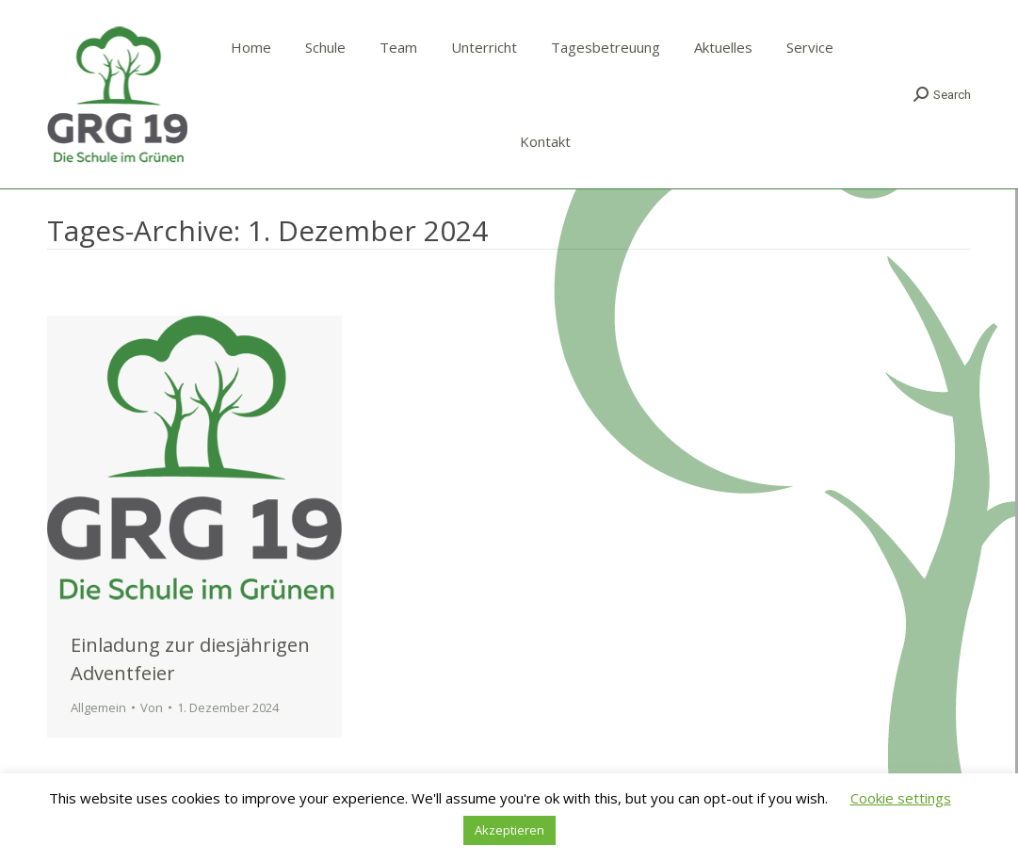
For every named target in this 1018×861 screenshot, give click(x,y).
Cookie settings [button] (900, 797)
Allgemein (98, 707)
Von (151, 707)
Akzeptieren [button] (509, 829)
